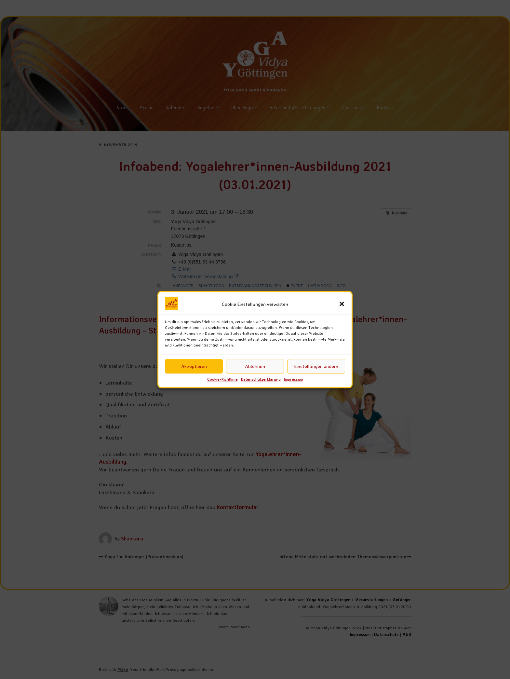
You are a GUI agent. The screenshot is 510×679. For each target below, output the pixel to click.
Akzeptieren (194, 366)
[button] (342, 304)
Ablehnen (255, 366)
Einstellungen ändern (316, 366)
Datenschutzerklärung (261, 379)
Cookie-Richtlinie (222, 379)
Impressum (293, 379)
